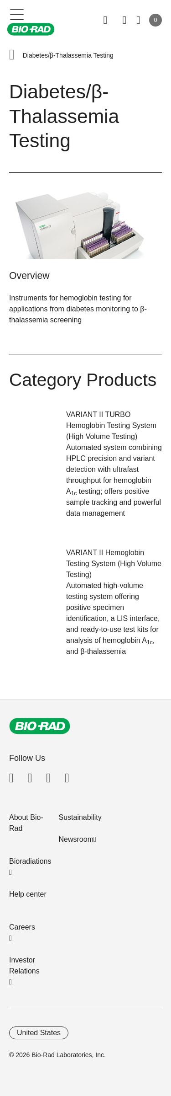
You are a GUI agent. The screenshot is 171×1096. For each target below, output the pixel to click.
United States (39, 1033)
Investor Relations (24, 965)
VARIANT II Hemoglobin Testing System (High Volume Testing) (113, 563)
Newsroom (76, 839)
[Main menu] (17, 13)
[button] (12, 55)
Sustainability (80, 817)
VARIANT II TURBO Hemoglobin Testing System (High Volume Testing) (111, 425)
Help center (28, 894)
